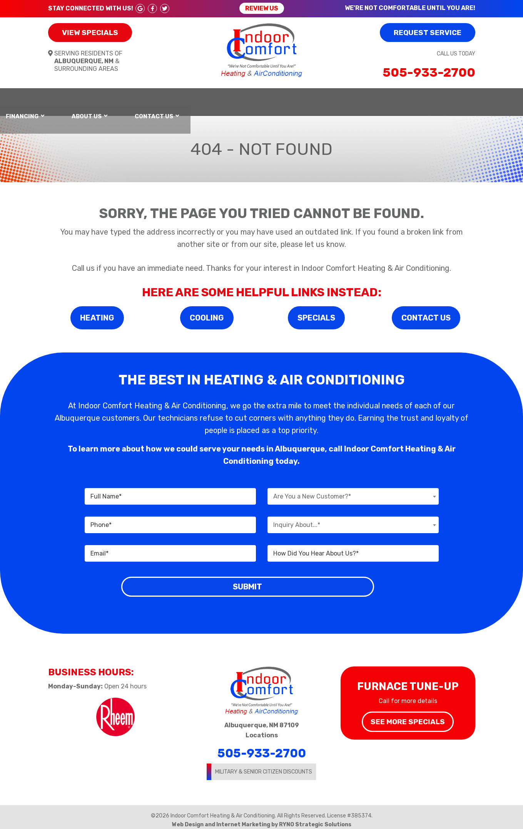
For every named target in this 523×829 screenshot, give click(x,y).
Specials (316, 310)
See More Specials (408, 714)
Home (62, 98)
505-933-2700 (429, 72)
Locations (262, 728)
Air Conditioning (179, 98)
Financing (312, 98)
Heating (111, 98)
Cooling (207, 310)
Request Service (427, 32)
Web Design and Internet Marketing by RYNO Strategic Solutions (261, 817)
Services (248, 98)
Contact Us (444, 98)
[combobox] (353, 490)
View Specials (90, 32)
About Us (377, 98)
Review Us (261, 8)
